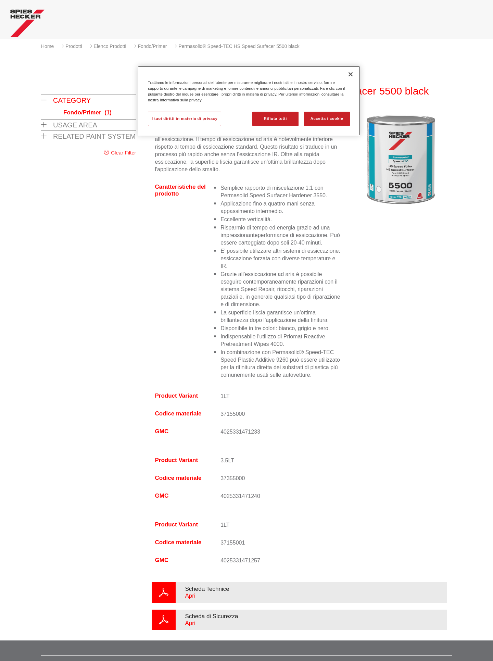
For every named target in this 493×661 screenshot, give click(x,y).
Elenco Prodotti (110, 46)
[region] (249, 101)
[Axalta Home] (27, 25)
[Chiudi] (350, 74)
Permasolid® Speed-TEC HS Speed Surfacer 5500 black (239, 46)
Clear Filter (123, 152)
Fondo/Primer (152, 46)
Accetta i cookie (327, 118)
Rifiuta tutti (275, 118)
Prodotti (73, 46)
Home (47, 46)
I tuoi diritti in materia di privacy (184, 118)
